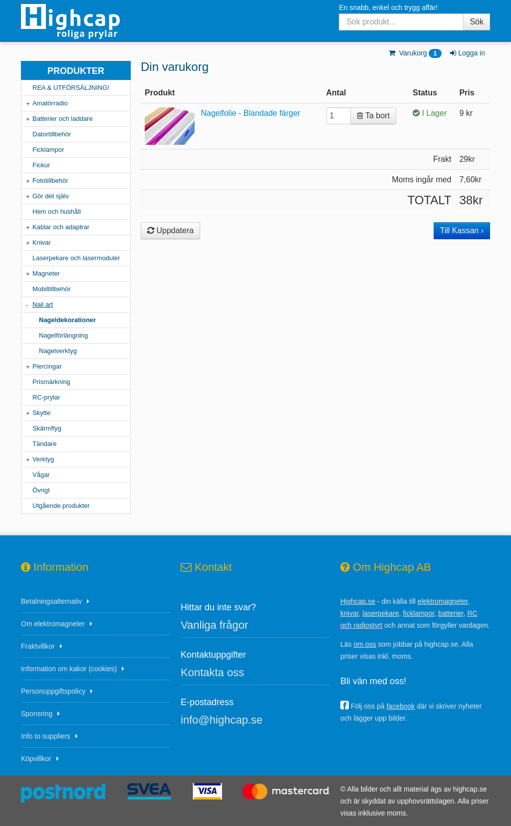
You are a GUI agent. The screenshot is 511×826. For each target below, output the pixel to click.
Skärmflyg (46, 428)
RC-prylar (46, 397)
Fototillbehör (50, 180)
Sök (477, 21)
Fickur (41, 165)
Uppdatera (170, 230)
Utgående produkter (61, 505)
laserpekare (380, 613)
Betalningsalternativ (51, 601)
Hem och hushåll (56, 211)
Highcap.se (357, 601)
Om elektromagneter (53, 624)
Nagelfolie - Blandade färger (250, 113)
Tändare (44, 443)
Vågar (41, 474)
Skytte (41, 412)
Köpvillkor (36, 759)
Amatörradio (50, 103)
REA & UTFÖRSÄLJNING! (70, 87)
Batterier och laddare (62, 118)
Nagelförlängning (63, 335)
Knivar (41, 242)
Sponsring (36, 714)
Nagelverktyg (58, 351)
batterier (451, 613)
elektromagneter (443, 601)
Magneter (46, 273)
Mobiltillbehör (51, 289)
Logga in (467, 53)
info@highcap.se (221, 720)
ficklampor (418, 613)
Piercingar (47, 366)
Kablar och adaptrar (60, 227)
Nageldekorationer (67, 320)
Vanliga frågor (214, 625)
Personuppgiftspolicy (53, 691)
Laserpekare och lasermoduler (76, 258)
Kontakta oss (212, 672)
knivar (349, 613)
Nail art (42, 304)
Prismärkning (51, 382)
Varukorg (414, 53)
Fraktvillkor (38, 646)
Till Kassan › (462, 230)
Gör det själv (50, 196)
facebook (400, 706)
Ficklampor (48, 149)
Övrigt (41, 490)
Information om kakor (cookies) (69, 669)
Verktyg (43, 459)
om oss (364, 644)
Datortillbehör (51, 134)
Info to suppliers (45, 736)
